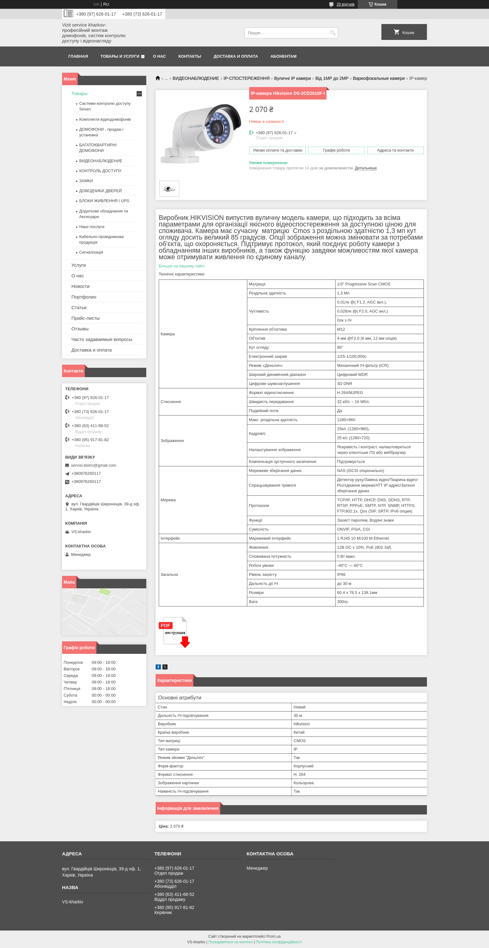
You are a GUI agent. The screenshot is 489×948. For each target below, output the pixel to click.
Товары (79, 93)
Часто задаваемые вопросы (101, 339)
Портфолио (83, 296)
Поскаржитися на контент (230, 942)
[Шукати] (332, 32)
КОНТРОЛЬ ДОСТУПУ (100, 170)
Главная (78, 56)
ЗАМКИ (86, 180)
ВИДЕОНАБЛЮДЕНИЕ (196, 78)
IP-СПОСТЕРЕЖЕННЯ (247, 78)
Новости (80, 286)
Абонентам (283, 56)
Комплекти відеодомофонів (105, 119)
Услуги (78, 265)
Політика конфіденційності (279, 942)
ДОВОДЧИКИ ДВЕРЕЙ (100, 190)
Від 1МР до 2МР (331, 78)
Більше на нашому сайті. (182, 266)
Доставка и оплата (236, 56)
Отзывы (80, 328)
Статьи (79, 307)
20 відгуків (346, 4)
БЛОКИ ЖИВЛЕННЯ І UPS (104, 200)
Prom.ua (274, 936)
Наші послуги (91, 226)
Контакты (189, 56)
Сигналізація (91, 252)
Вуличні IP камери (292, 78)
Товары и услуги (119, 56)
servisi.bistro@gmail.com (93, 465)
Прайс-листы (85, 318)
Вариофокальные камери (379, 78)
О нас (159, 56)
